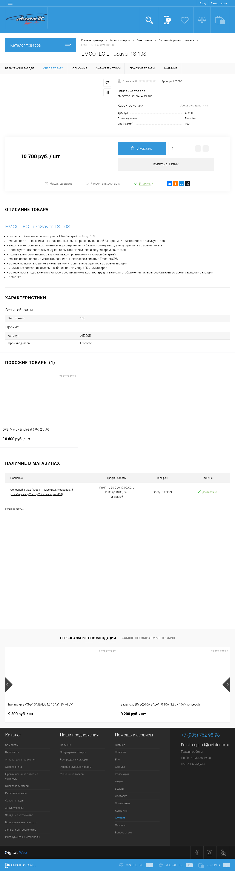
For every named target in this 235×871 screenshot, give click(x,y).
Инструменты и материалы (22, 837)
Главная (120, 745)
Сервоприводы (14, 800)
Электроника (13, 766)
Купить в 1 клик (165, 164)
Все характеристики (194, 105)
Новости (120, 752)
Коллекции (122, 774)
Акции (119, 781)
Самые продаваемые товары (148, 638)
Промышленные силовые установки (21, 776)
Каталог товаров (40, 45)
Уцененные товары (72, 774)
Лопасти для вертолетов (20, 829)
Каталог (120, 817)
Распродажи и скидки (74, 759)
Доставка (121, 796)
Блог (118, 759)
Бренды (120, 766)
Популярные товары (73, 752)
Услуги (119, 788)
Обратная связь (20, 865)
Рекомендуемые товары (76, 766)
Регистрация (219, 3)
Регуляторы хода (16, 793)
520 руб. (169, 714)
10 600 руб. (39, 441)
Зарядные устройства (19, 815)
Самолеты (11, 745)
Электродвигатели (17, 786)
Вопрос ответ (123, 832)
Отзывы (120, 825)
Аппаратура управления (20, 759)
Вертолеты (12, 752)
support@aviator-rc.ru (210, 744)
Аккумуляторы (14, 807)
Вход (203, 3)
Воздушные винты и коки (21, 822)
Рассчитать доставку (103, 183)
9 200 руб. (20, 714)
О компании (122, 803)
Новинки (65, 745)
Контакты (121, 810)
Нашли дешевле (58, 183)
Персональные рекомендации (88, 638)
